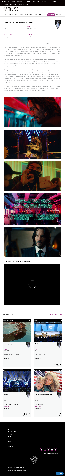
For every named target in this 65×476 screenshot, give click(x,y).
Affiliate (9, 441)
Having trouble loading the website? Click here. (18, 261)
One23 (36, 343)
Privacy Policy (42, 468)
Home (9, 429)
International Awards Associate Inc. (20, 470)
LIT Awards (53, 1)
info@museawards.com (51, 453)
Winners (21, 14)
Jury (16, 14)
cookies (51, 468)
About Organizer (11, 434)
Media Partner (10, 444)
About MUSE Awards (12, 431)
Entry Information (9, 14)
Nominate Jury (10, 446)
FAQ (8, 439)
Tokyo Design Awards (23, 4)
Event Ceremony (29, 14)
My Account (59, 14)
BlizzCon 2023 (7, 394)
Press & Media (38, 14)
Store (44, 14)
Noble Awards (4, 4)
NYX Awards (28, 1)
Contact (9, 436)
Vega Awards (20, 1)
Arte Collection (13, 4)
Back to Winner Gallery (55, 314)
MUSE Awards (11, 1)
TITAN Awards (36, 1)
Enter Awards (51, 14)
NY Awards (45, 1)
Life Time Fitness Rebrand (9, 345)
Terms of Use (36, 468)
